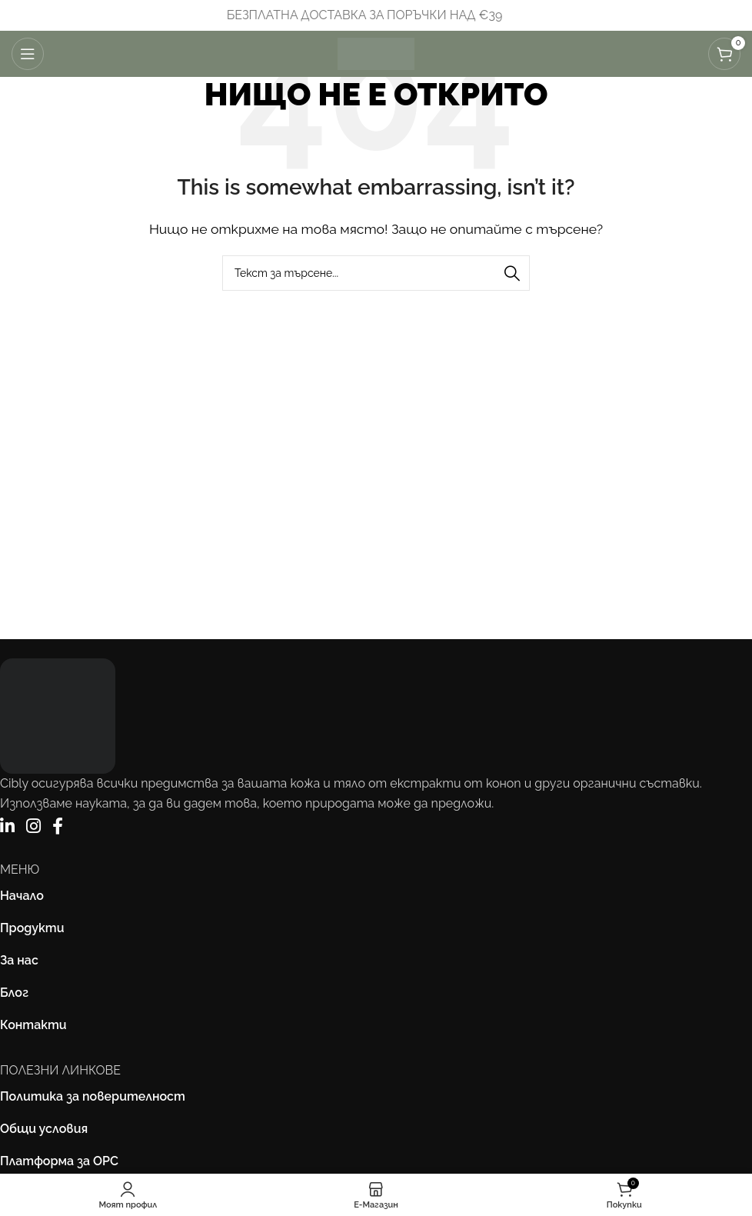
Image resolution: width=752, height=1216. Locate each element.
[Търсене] (376, 273)
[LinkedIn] (7, 826)
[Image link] (57, 715)
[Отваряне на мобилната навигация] (28, 53)
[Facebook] (57, 826)
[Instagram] (33, 826)
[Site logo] (376, 52)
